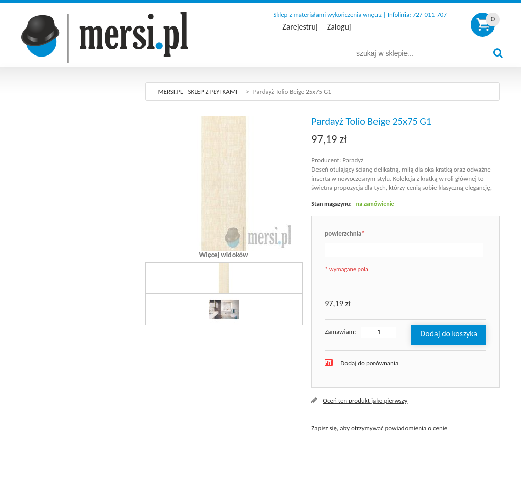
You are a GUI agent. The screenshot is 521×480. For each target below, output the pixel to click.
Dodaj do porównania (369, 363)
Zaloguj (339, 27)
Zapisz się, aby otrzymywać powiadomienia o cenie (379, 428)
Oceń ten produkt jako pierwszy (365, 400)
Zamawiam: (340, 331)
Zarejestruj (299, 27)
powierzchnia (344, 234)
